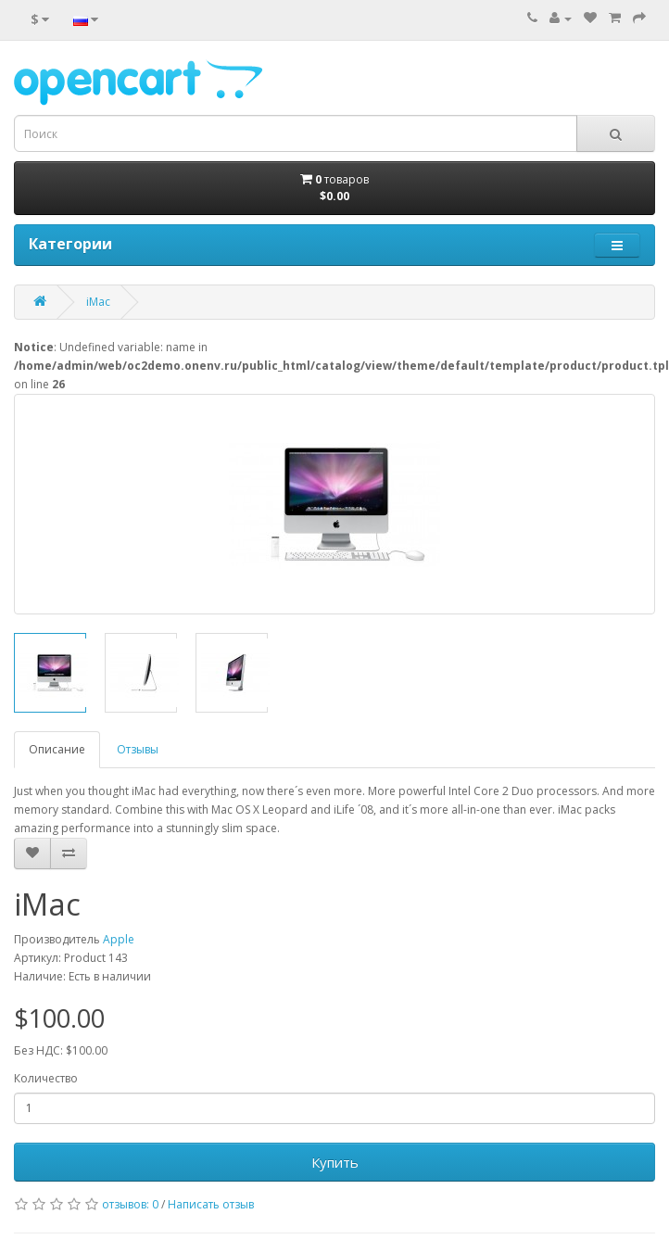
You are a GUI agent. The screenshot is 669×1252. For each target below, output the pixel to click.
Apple (118, 939)
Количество (46, 1078)
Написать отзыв (211, 1204)
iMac (98, 302)
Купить (335, 1162)
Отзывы (137, 749)
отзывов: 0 (130, 1204)
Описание (57, 749)
